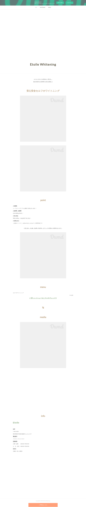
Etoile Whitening (43, 64)
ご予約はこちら (43, 505)
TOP (36, 7)
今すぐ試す (60, 2)
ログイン (69, 2)
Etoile (16, 422)
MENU (49, 7)
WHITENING (42, 7)
